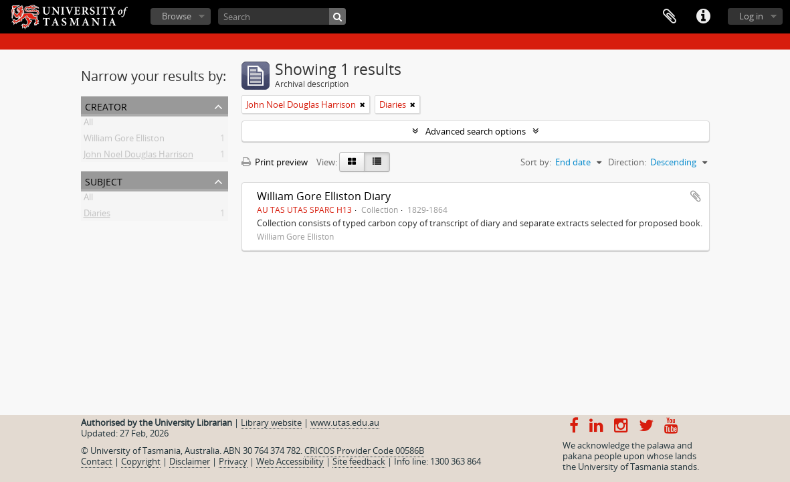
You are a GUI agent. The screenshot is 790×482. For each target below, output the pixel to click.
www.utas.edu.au (344, 422)
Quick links (703, 16)
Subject (103, 180)
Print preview (274, 162)
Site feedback (358, 461)
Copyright (141, 461)
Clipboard (669, 16)
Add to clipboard (695, 196)
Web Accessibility (290, 461)
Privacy (233, 461)
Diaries (97, 216)
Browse (176, 16)
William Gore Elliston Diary (324, 196)
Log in (751, 16)
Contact (96, 461)
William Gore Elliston (124, 141)
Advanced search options (475, 131)
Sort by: (535, 162)
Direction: (627, 162)
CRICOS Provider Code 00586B (364, 451)
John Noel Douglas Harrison (138, 157)
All (88, 124)
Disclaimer (189, 461)
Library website (271, 422)
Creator (106, 105)
